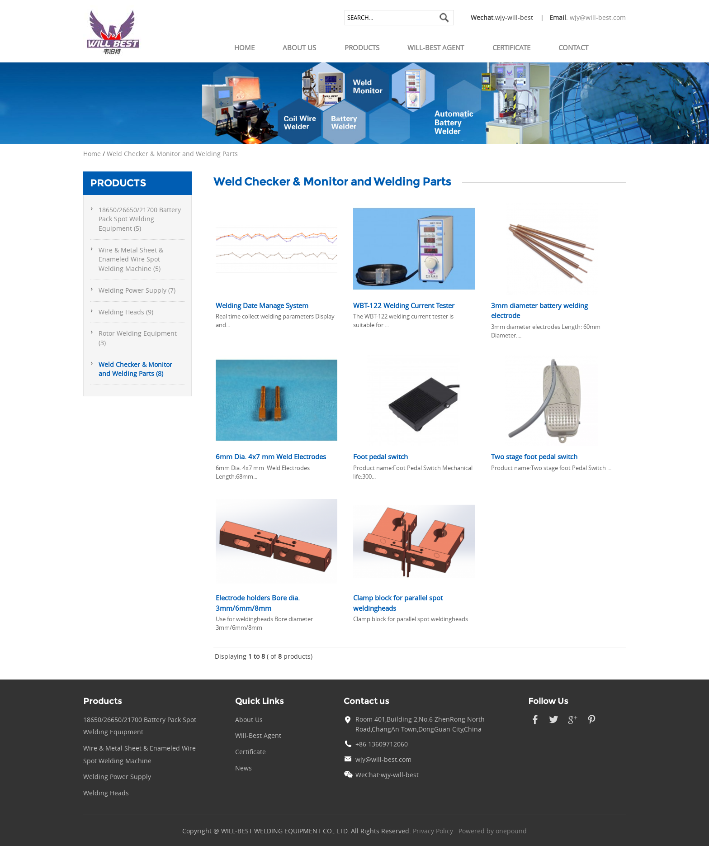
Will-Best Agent (435, 47)
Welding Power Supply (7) (137, 290)
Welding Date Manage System (262, 305)
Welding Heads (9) (126, 312)
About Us (299, 47)
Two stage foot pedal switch (534, 456)
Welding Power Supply (117, 777)
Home (244, 47)
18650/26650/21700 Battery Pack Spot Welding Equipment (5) (140, 219)
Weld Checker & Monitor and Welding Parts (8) (135, 369)
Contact (573, 47)
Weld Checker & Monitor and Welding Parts (172, 154)
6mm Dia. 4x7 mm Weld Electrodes (271, 456)
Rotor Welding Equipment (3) (138, 338)
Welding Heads (106, 793)
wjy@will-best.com (598, 18)
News (243, 768)
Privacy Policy (433, 831)
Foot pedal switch (380, 456)
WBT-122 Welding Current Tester (403, 305)
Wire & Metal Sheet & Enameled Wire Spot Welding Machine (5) (131, 259)
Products (362, 47)
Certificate (511, 47)
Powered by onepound (492, 831)
